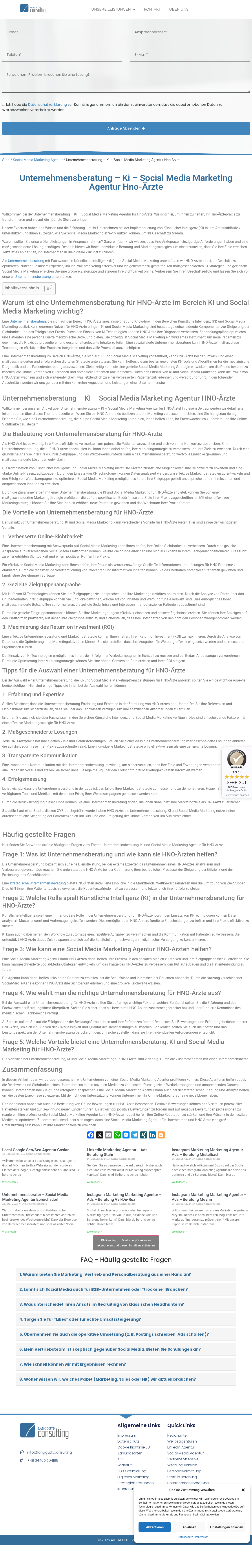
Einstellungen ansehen (226, 1527)
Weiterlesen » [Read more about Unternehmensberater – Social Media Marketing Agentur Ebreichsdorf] (10, 1231)
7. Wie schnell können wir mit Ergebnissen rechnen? (72, 1364)
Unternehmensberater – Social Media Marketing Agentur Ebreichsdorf (35, 1197)
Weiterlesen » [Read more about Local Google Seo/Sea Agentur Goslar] (10, 1182)
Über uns (178, 9)
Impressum (201, 1537)
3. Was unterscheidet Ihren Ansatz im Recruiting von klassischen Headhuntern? (101, 1304)
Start (6, 160)
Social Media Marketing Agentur (38, 160)
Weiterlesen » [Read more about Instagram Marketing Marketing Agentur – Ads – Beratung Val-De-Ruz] (94, 1231)
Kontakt (152, 9)
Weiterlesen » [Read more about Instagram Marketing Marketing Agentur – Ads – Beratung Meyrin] (179, 1231)
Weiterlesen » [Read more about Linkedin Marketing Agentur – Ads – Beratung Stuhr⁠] (94, 1182)
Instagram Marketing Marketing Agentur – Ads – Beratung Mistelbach (209, 1152)
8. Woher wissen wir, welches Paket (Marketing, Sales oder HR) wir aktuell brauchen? (107, 1379)
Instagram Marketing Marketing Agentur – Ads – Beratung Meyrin (209, 1197)
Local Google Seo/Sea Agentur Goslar (35, 1150)
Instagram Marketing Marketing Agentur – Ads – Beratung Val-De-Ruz (124, 1197)
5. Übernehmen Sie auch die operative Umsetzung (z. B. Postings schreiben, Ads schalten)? (114, 1334)
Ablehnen (189, 1527)
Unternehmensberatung (26, 261)
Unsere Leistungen (113, 9)
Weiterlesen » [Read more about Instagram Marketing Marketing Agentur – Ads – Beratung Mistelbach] (179, 1182)
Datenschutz (185, 1537)
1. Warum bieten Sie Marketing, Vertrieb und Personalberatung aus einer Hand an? (105, 1274)
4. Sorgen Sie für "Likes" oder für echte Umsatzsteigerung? (80, 1319)
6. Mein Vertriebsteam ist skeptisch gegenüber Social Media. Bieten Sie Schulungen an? (110, 1349)
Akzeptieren (155, 1527)
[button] (243, 1490)
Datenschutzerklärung (47, 104)
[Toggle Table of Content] (46, 288)
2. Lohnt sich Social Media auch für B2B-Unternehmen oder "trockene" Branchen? (103, 1289)
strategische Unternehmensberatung (38, 883)
